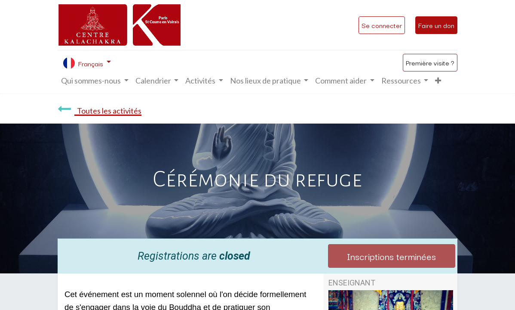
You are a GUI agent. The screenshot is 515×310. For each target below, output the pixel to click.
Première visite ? (430, 62)
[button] (438, 80)
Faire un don (436, 25)
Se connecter (382, 25)
